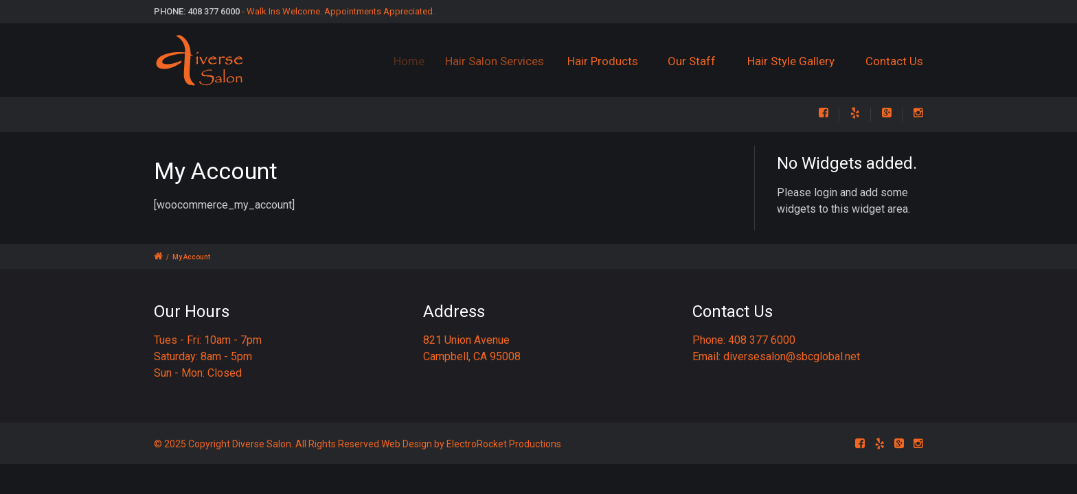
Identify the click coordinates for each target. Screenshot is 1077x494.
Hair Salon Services (502, 61)
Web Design (406, 443)
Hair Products (608, 61)
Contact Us (894, 61)
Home (415, 61)
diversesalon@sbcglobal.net (791, 356)
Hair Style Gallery (791, 61)
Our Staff (692, 61)
